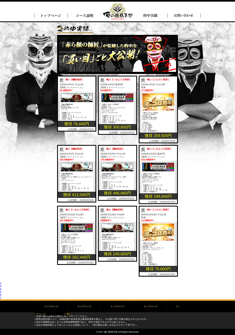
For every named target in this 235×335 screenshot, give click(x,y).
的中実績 (150, 15)
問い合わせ (184, 15)
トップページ (51, 15)
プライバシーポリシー (117, 306)
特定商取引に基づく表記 (150, 306)
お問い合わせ (184, 306)
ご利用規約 (84, 306)
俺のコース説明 (84, 15)
